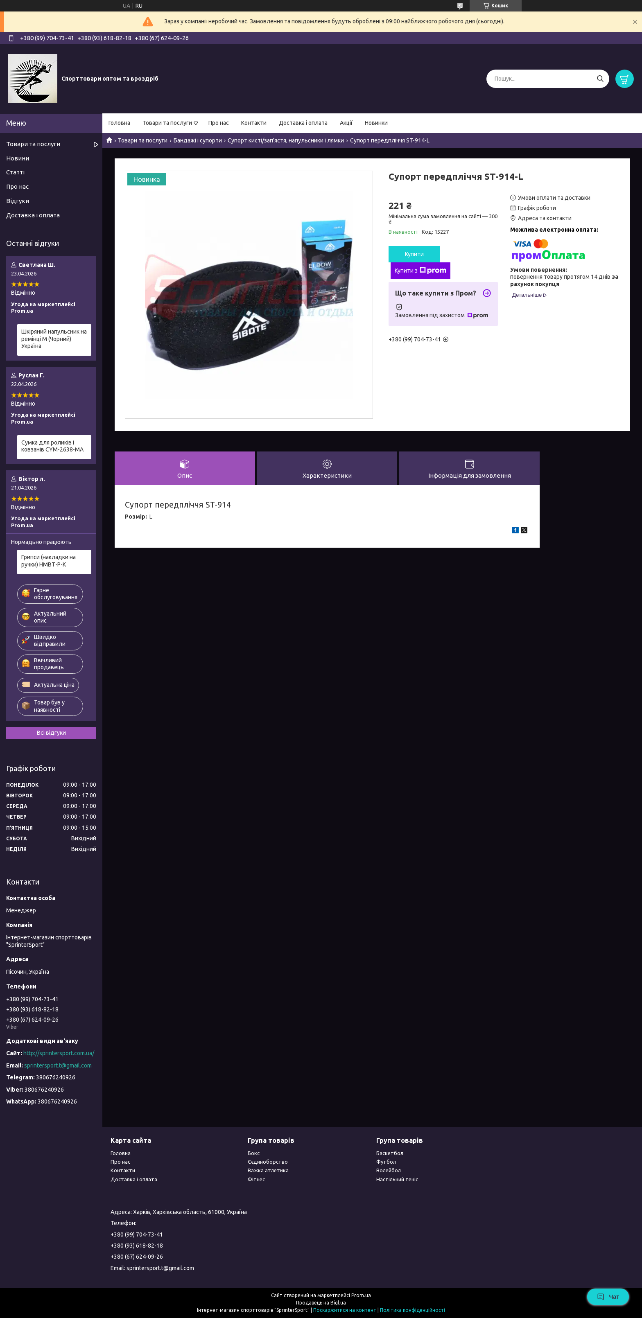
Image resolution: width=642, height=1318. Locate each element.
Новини (17, 158)
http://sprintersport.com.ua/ (58, 1053)
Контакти (254, 123)
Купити (414, 254)
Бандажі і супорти (198, 140)
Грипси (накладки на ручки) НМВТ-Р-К (48, 561)
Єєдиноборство (268, 1162)
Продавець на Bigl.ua (321, 1302)
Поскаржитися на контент (344, 1310)
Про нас (218, 123)
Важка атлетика (268, 1170)
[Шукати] (600, 79)
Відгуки (17, 200)
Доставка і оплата (303, 123)
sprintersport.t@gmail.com (58, 1065)
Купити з (420, 270)
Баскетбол (389, 1153)
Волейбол (388, 1170)
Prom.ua (361, 1295)
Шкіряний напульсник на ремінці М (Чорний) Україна (54, 338)
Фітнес (256, 1179)
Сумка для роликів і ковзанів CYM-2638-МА (52, 446)
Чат (608, 1296)
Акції (346, 123)
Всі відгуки (51, 732)
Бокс (254, 1153)
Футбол (386, 1162)
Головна (119, 123)
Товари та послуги (167, 123)
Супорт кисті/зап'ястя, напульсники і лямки (286, 140)
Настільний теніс (397, 1179)
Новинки (376, 123)
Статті (15, 172)
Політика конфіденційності (412, 1310)
